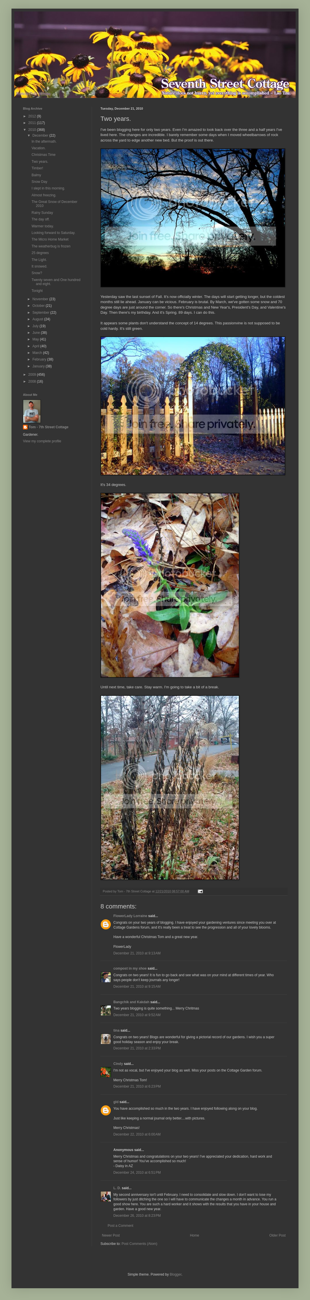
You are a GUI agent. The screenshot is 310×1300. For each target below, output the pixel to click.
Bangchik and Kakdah (131, 1002)
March (37, 353)
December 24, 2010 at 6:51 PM (137, 1173)
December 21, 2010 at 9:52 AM (136, 1015)
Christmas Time (43, 155)
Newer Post (111, 1235)
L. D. (117, 1188)
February (39, 359)
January (39, 366)
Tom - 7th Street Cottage (48, 427)
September (41, 313)
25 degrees (40, 253)
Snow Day (39, 182)
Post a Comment (120, 1226)
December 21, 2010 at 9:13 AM (136, 953)
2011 (32, 123)
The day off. (41, 219)
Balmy (36, 175)
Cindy (118, 1064)
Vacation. (39, 148)
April (36, 346)
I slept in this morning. (48, 188)
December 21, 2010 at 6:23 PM (137, 1086)
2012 (32, 116)
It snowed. (39, 266)
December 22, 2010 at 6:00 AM (136, 1134)
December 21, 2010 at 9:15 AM (136, 987)
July (36, 326)
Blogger (175, 1274)
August (38, 319)
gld (116, 1102)
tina (116, 1030)
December (40, 135)
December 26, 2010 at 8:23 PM (137, 1216)
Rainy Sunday (42, 213)
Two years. (40, 162)
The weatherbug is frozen (51, 246)
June (36, 333)
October (39, 306)
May (36, 339)
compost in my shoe (130, 968)
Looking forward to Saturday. (53, 233)
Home (194, 1235)
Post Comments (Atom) (139, 1244)
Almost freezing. (44, 195)
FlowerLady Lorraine (130, 916)
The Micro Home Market (50, 239)
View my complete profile (42, 441)
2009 (32, 375)
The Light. (39, 260)
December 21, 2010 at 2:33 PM (137, 1048)
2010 (32, 130)
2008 (32, 381)
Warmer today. (43, 226)
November (40, 299)
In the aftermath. (44, 142)
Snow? (37, 273)
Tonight (37, 291)
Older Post (277, 1235)
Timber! (37, 168)
